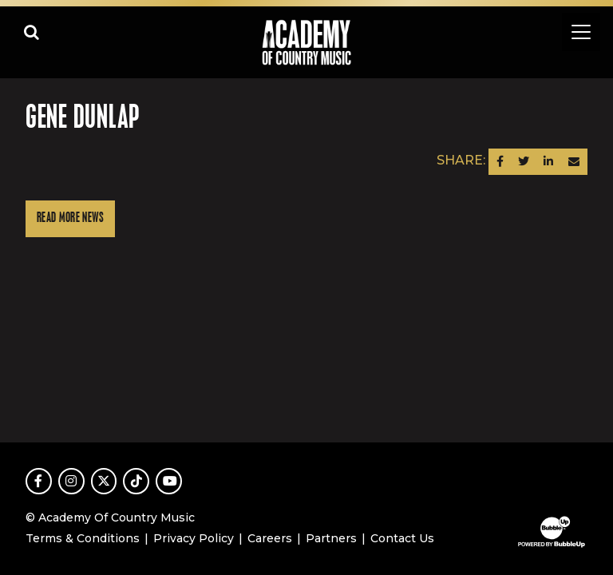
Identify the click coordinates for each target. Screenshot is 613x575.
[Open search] (32, 32)
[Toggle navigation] (581, 32)
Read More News (70, 218)
